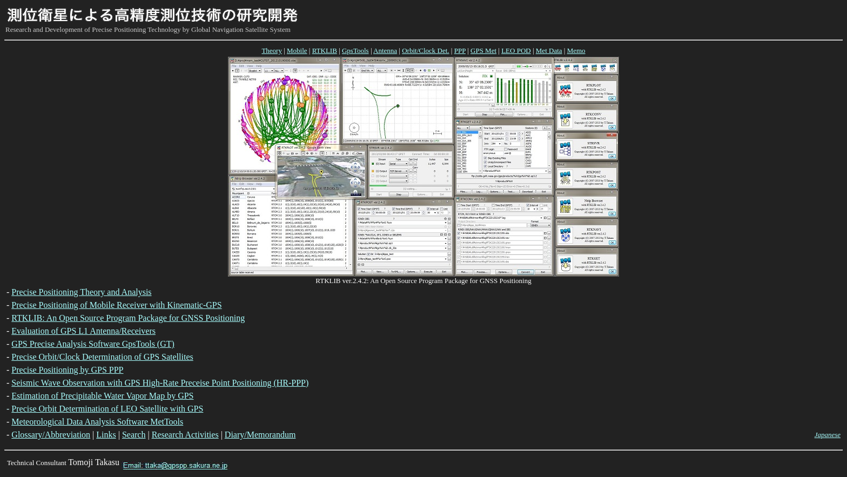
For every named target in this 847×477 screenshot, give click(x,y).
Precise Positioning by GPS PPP (67, 369)
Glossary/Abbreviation (50, 434)
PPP (460, 50)
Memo (576, 50)
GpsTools (355, 50)
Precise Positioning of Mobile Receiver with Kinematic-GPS (116, 305)
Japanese (828, 435)
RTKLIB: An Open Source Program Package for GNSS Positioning (128, 318)
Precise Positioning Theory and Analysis (81, 292)
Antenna (385, 50)
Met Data (549, 50)
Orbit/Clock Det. (425, 50)
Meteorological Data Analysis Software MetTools (97, 421)
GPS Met (483, 50)
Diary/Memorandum (260, 434)
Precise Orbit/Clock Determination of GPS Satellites (102, 356)
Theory (271, 50)
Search (134, 434)
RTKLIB (324, 50)
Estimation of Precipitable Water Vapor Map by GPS (102, 395)
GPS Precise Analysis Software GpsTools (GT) (92, 343)
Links (106, 434)
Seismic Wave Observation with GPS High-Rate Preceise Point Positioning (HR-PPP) (159, 382)
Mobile (297, 50)
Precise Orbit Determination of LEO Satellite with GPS (107, 408)
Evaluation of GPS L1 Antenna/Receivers (83, 330)
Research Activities (185, 434)
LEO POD (516, 50)
